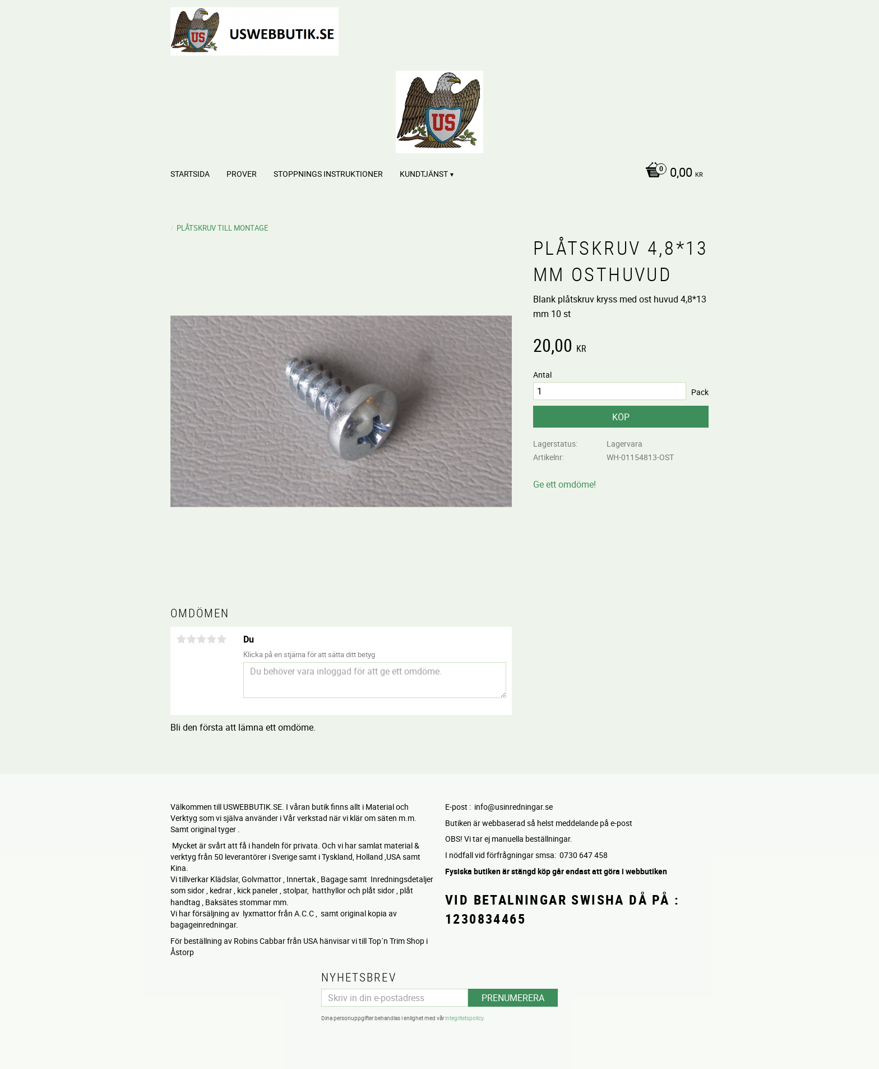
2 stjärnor (191, 639)
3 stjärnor (201, 639)
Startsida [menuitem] (190, 173)
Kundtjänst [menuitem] (424, 173)
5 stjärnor (221, 639)
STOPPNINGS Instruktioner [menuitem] (328, 173)
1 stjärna (181, 639)
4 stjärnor (211, 639)
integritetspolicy (464, 1018)
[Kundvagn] (671, 173)
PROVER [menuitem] (241, 173)
